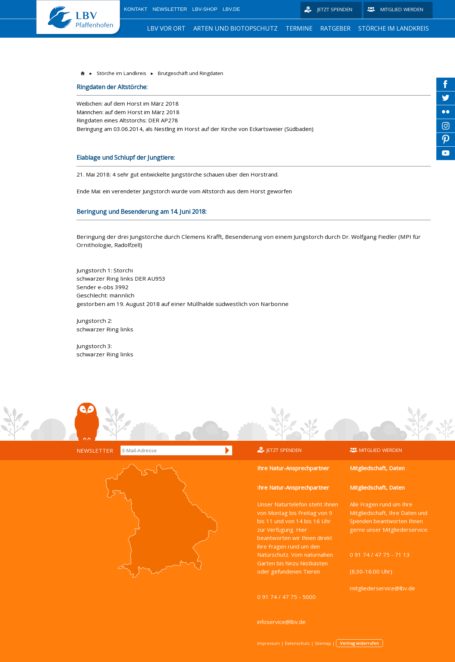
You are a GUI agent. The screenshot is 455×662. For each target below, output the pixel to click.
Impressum (268, 643)
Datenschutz (297, 643)
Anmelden (227, 450)
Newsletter (170, 9)
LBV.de (231, 9)
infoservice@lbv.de (281, 621)
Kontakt (135, 9)
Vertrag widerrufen (359, 643)
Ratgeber (335, 28)
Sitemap (323, 643)
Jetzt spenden (334, 9)
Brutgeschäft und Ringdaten (190, 73)
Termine (299, 28)
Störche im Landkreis (393, 28)
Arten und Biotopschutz (235, 28)
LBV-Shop (205, 9)
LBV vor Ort (166, 28)
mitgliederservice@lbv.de (382, 588)
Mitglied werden (401, 9)
